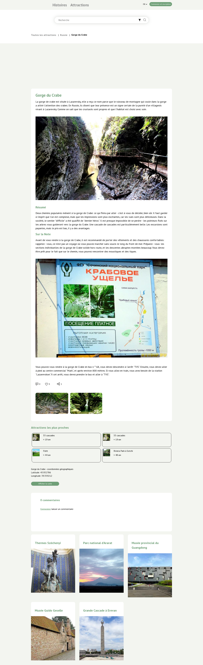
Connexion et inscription (161, 4)
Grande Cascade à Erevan (100, 610)
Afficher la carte (45, 483)
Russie (63, 35)
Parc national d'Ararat (97, 543)
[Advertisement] (101, 64)
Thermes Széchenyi (48, 543)
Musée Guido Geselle (49, 610)
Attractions (79, 5)
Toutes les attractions (43, 35)
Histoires (59, 5)
